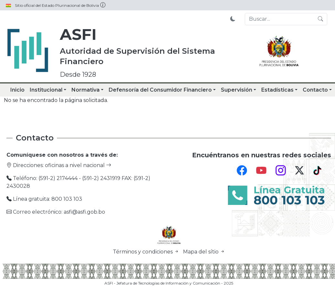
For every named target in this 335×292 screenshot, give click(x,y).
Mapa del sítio (204, 252)
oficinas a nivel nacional (78, 165)
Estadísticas (277, 90)
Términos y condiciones (146, 252)
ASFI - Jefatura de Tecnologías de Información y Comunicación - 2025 (168, 283)
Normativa (85, 90)
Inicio (17, 90)
